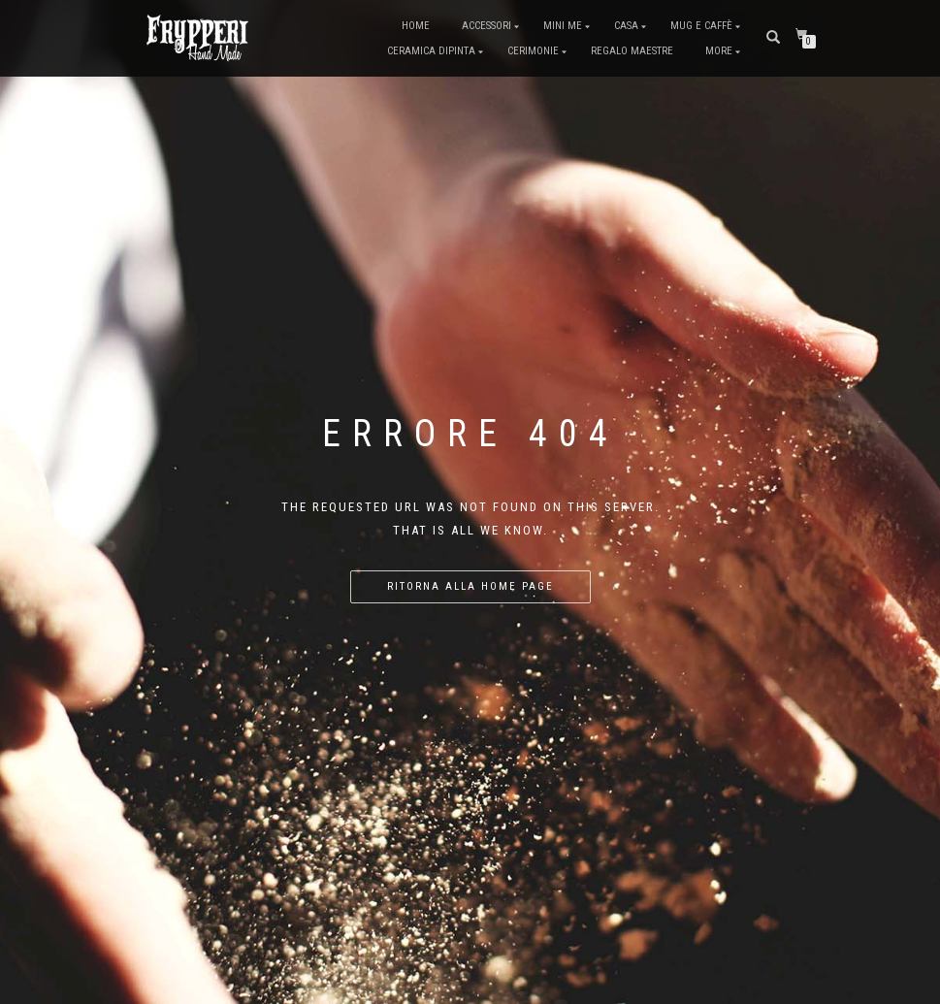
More (718, 51)
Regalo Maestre (632, 51)
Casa (626, 25)
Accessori (486, 25)
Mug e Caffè (701, 25)
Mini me (562, 25)
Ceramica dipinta (431, 51)
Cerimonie (533, 51)
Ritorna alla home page (470, 586)
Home (416, 25)
